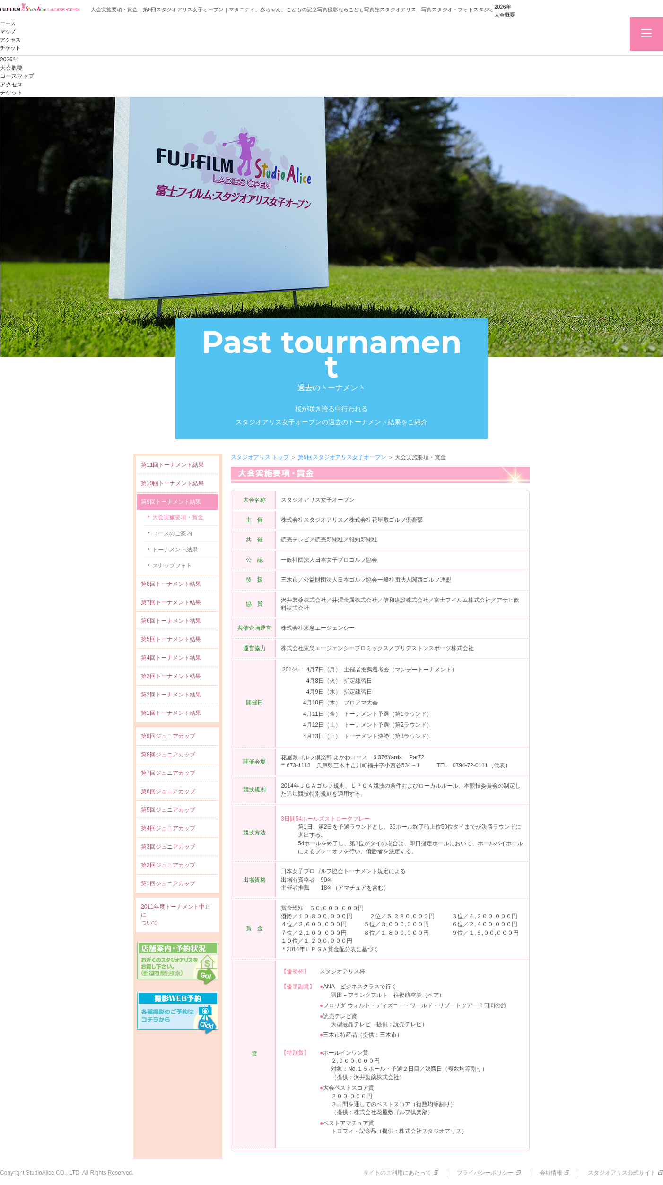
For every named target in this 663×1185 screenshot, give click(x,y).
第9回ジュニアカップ (168, 736)
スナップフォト (172, 565)
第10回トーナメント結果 (172, 483)
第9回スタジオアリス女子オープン (342, 457)
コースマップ (17, 76)
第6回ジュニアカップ (168, 791)
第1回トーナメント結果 (171, 713)
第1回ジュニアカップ (168, 883)
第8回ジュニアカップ (168, 754)
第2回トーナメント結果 (171, 694)
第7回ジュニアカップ (168, 773)
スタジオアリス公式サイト (622, 1172)
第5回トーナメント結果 (171, 639)
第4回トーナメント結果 (171, 657)
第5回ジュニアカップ (168, 810)
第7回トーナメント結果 (171, 602)
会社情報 (551, 1172)
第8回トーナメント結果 (171, 584)
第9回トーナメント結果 (171, 501)
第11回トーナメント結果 (172, 465)
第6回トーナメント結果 (171, 621)
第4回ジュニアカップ (168, 828)
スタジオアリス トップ (260, 457)
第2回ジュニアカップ (168, 865)
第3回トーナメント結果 (171, 676)
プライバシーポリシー (485, 1172)
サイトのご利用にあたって (397, 1172)
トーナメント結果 (175, 549)
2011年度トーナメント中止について (175, 914)
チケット (10, 48)
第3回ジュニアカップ (168, 846)
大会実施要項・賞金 (177, 517)
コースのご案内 (172, 533)
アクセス (10, 40)
